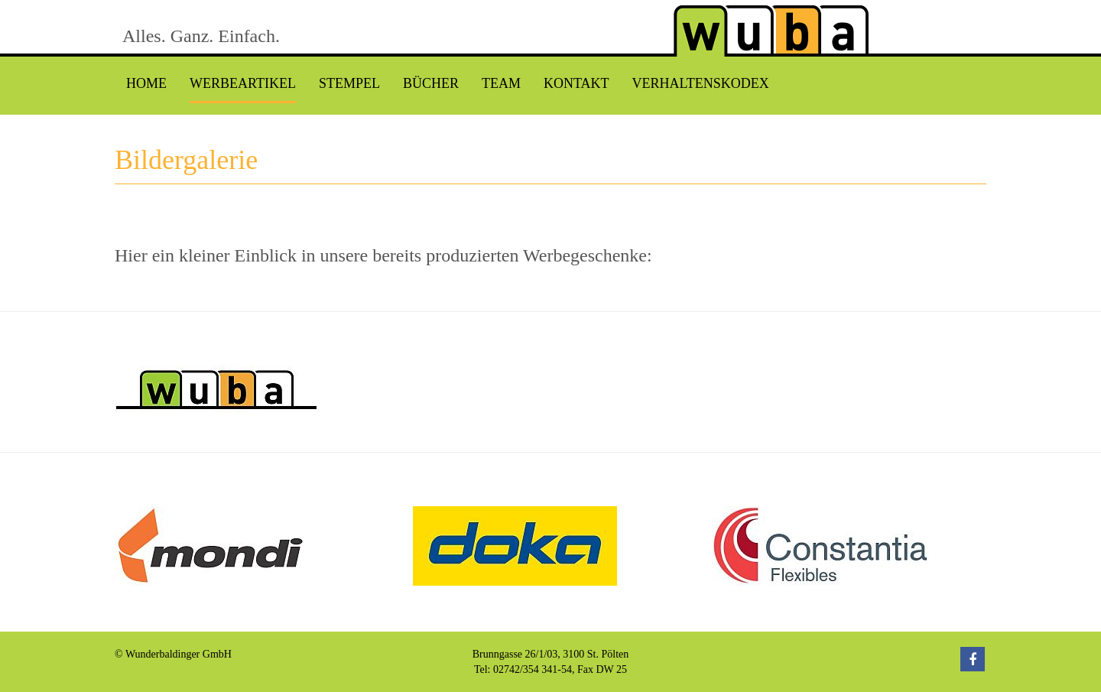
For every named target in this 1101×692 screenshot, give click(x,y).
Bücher (431, 83)
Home (146, 83)
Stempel (349, 83)
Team (501, 83)
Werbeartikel (243, 83)
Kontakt (576, 83)
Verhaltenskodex (700, 83)
